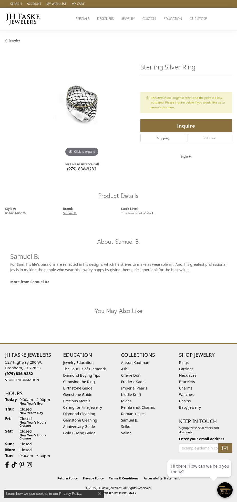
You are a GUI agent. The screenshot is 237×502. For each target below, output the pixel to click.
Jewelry (128, 19)
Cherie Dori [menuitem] (131, 375)
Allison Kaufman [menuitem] (135, 362)
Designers (105, 19)
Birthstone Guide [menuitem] (77, 388)
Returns (209, 138)
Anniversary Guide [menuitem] (79, 426)
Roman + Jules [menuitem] (133, 413)
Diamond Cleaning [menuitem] (79, 413)
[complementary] (200, 474)
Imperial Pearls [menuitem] (134, 388)
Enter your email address (201, 438)
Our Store (198, 19)
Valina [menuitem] (126, 433)
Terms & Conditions (124, 478)
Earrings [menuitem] (186, 368)
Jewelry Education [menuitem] (78, 362)
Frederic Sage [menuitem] (133, 381)
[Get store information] (22, 380)
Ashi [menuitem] (125, 368)
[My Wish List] (56, 4)
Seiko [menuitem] (125, 426)
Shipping (163, 138)
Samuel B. (70, 213)
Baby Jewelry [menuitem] (190, 407)
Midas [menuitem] (126, 400)
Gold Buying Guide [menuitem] (79, 433)
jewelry (14, 40)
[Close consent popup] (99, 493)
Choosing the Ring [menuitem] (79, 381)
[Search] (16, 4)
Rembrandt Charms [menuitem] (138, 407)
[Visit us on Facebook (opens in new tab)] (7, 465)
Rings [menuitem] (184, 362)
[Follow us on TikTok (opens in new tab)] (14, 465)
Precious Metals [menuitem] (76, 400)
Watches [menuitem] (186, 394)
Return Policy (67, 478)
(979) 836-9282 (82, 168)
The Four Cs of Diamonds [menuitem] (85, 368)
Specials (82, 19)
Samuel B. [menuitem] (129, 420)
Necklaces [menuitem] (187, 375)
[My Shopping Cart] (77, 4)
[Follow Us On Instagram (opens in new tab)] (29, 465)
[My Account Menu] (34, 4)
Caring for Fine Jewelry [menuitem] (82, 407)
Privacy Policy (93, 478)
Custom (149, 19)
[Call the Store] (19, 373)
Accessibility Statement (162, 478)
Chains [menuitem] (185, 400)
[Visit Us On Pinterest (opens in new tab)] (21, 465)
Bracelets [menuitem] (187, 381)
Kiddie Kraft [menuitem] (131, 394)
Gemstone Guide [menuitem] (77, 394)
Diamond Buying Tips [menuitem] (81, 375)
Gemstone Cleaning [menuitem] (80, 420)
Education (173, 19)
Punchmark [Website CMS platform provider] (127, 493)
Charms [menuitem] (185, 388)
